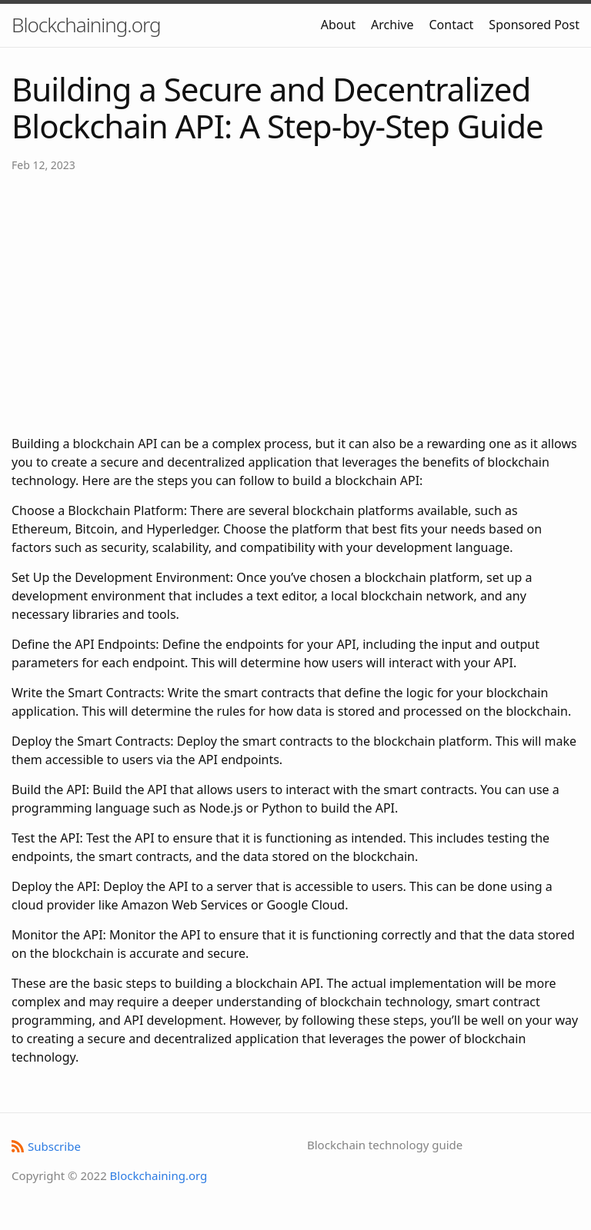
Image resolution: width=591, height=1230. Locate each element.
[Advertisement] (295, 303)
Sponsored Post (534, 24)
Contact (451, 24)
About (338, 24)
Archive (392, 24)
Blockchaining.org (86, 24)
